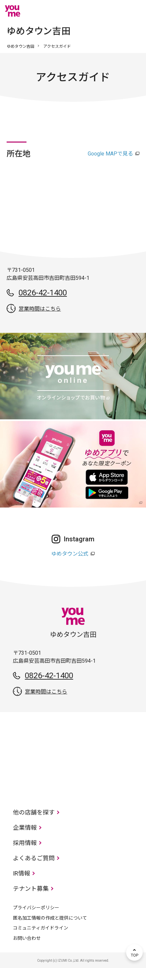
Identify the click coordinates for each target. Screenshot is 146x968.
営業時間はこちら (40, 309)
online (114, 11)
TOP (134, 952)
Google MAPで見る (110, 154)
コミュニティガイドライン (40, 928)
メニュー (134, 11)
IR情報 (21, 873)
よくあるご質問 (34, 858)
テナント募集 (31, 888)
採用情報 (25, 842)
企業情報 (25, 827)
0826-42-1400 (43, 292)
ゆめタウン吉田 (20, 46)
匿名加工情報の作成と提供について (50, 918)
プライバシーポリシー (36, 907)
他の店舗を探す (34, 812)
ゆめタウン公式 (69, 554)
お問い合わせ (27, 938)
